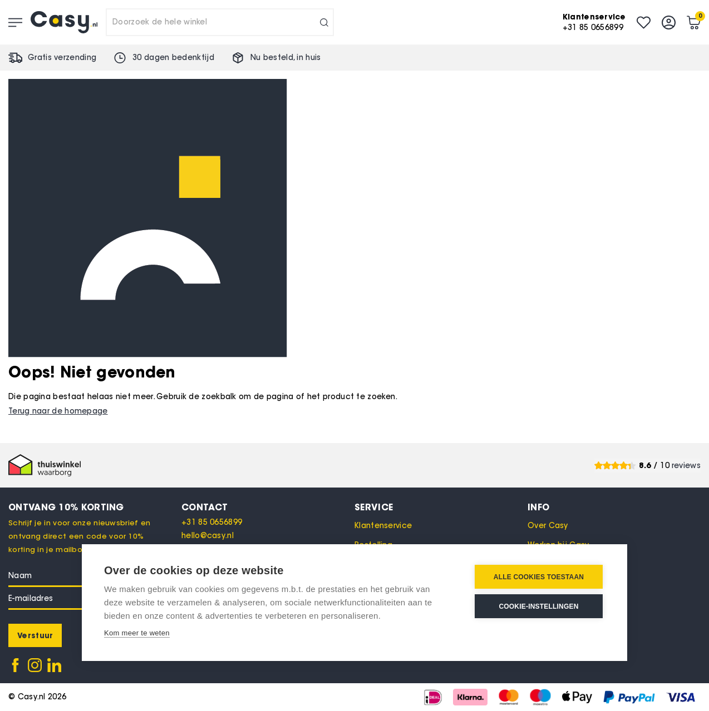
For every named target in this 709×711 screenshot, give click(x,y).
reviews (686, 465)
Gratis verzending (62, 57)
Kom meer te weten (137, 633)
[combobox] (220, 22)
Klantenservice (383, 525)
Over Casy (548, 525)
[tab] (267, 507)
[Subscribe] (35, 635)
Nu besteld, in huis (285, 57)
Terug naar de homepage (58, 411)
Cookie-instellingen (538, 606)
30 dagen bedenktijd (173, 57)
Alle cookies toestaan (539, 577)
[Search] (324, 22)
